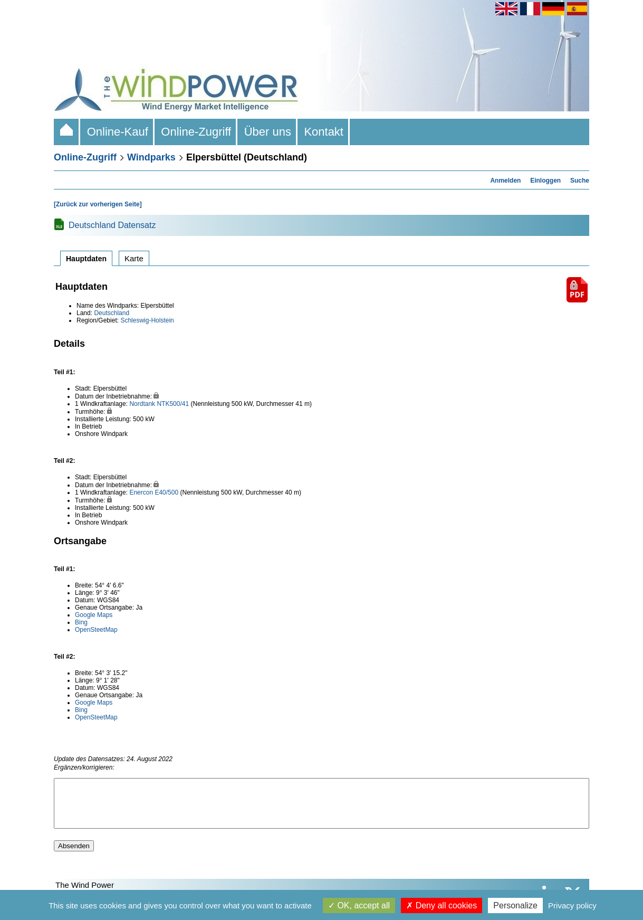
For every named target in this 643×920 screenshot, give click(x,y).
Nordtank (142, 403)
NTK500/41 (173, 403)
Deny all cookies (441, 905)
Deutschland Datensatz (112, 225)
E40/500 (166, 492)
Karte (133, 258)
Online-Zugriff (196, 131)
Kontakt (323, 131)
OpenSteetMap (96, 629)
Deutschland (111, 313)
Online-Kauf (117, 131)
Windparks (151, 157)
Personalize (515, 905)
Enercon (141, 492)
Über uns (267, 131)
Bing (81, 622)
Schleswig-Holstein (147, 320)
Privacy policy (572, 905)
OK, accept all (359, 905)
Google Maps (93, 615)
